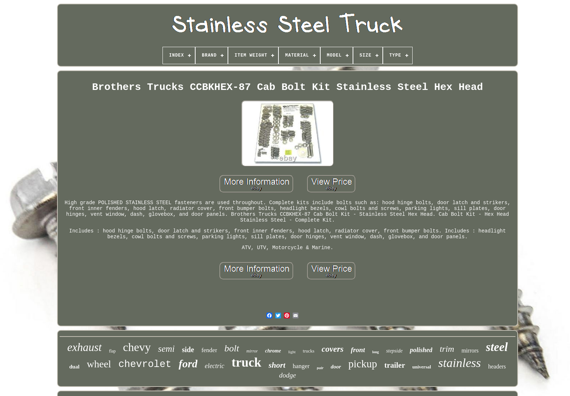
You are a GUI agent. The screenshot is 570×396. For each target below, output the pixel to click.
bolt (231, 348)
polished (421, 350)
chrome (273, 351)
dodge (287, 375)
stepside (394, 351)
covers (333, 349)
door (336, 367)
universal (421, 367)
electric (214, 366)
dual (74, 367)
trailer (394, 365)
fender (209, 350)
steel (497, 347)
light (292, 352)
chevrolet (145, 364)
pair (320, 368)
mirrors (469, 350)
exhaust (84, 347)
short (277, 365)
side (188, 350)
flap (112, 351)
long (375, 352)
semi (166, 349)
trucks (308, 351)
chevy (136, 347)
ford (187, 364)
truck (246, 362)
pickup (362, 364)
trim (446, 349)
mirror (252, 351)
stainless (459, 363)
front (358, 350)
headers (497, 366)
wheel (99, 364)
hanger (301, 366)
